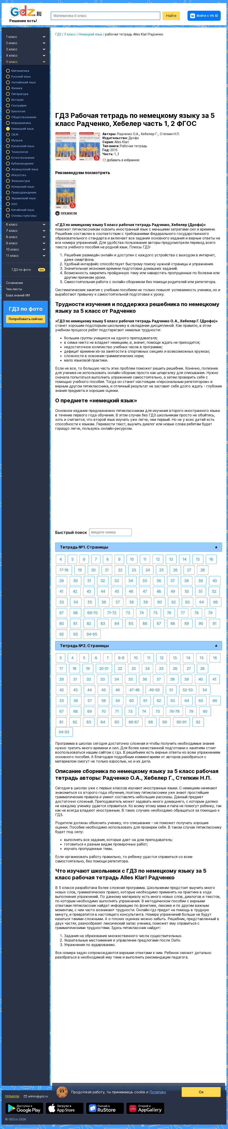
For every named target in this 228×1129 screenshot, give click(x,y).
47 (145, 591)
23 (134, 570)
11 (145, 559)
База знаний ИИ (18, 295)
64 (201, 602)
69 (89, 711)
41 (61, 591)
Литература (19, 94)
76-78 (174, 711)
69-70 (92, 613)
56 (104, 602)
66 (215, 602)
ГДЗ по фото (21, 269)
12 (158, 559)
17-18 (63, 570)
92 (61, 634)
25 (161, 570)
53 (61, 602)
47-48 (134, 690)
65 (201, 700)
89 (187, 623)
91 (214, 623)
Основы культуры (24, 215)
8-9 (121, 658)
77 (183, 613)
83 (103, 623)
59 (145, 602)
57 (118, 602)
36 (159, 580)
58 (131, 602)
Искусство (18, 175)
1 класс (28, 36)
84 (117, 623)
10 (132, 559)
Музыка (16, 140)
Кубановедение (22, 163)
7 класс (28, 230)
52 (214, 591)
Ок (201, 1092)
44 (103, 591)
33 (116, 580)
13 (171, 559)
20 (93, 570)
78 (196, 613)
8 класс (28, 236)
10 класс (28, 248)
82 (89, 623)
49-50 (154, 690)
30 (75, 580)
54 (75, 602)
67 (61, 613)
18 (74, 668)
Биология (18, 111)
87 (159, 623)
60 (159, 602)
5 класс (28, 61)
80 (61, 623)
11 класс (28, 255)
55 (90, 602)
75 (155, 613)
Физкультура (20, 181)
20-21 (103, 668)
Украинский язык (23, 198)
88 (173, 623)
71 (117, 711)
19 (80, 570)
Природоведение (23, 192)
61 (145, 700)
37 (173, 580)
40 (214, 580)
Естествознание (23, 157)
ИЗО (14, 204)
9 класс (28, 242)
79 (210, 613)
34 (130, 580)
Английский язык (23, 82)
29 (61, 580)
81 (75, 623)
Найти (171, 16)
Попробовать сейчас (26, 319)
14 (184, 559)
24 (148, 570)
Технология (19, 152)
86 (145, 623)
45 (117, 591)
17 (61, 668)
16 (211, 559)
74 (142, 613)
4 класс (28, 54)
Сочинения (14, 283)
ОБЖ (14, 134)
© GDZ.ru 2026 (15, 1119)
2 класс (28, 42)
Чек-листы (14, 289)
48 (159, 591)
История (17, 99)
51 (200, 591)
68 (75, 613)
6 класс (28, 223)
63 (187, 602)
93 (75, 634)
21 (107, 570)
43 (89, 591)
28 (203, 570)
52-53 (188, 690)
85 (131, 623)
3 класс (28, 48)
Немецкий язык (22, 128)
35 (144, 580)
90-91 (181, 722)
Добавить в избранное (123, 160)
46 (131, 591)
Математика (20, 70)
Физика (16, 88)
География (18, 105)
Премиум (12, 1096)
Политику (157, 1092)
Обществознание (23, 117)
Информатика (21, 123)
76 (169, 613)
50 (187, 591)
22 (120, 570)
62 (173, 602)
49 (173, 591)
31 (89, 580)
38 (186, 580)
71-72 (111, 613)
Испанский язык (22, 186)
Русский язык (21, 76)
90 (201, 623)
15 (198, 559)
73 (128, 613)
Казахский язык (22, 146)
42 (75, 591)
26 (175, 570)
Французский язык (24, 169)
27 (189, 570)
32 (103, 580)
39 (200, 580)
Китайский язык (22, 210)
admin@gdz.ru (38, 1096)
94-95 (92, 634)
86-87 (134, 722)
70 (103, 711)
